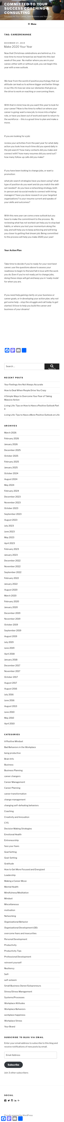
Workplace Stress (13, 1021)
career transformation (15, 794)
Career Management (14, 782)
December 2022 (12, 560)
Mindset (8, 898)
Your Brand (9, 1026)
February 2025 (11, 461)
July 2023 (9, 525)
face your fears (11, 846)
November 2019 (12, 619)
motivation (9, 910)
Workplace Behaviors (14, 1009)
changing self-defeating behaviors (21, 805)
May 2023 (9, 537)
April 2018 (9, 654)
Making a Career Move (15, 881)
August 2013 (10, 706)
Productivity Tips (12, 951)
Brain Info (9, 759)
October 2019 (11, 624)
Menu (32, 24)
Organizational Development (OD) (21, 927)
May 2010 (9, 718)
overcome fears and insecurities (20, 933)
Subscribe (13, 1064)
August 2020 (10, 590)
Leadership (10, 875)
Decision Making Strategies (18, 828)
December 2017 (12, 665)
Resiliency (9, 968)
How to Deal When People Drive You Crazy (25, 390)
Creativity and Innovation (16, 817)
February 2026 (11, 438)
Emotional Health (13, 834)
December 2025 (12, 450)
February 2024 (11, 491)
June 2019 (9, 648)
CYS (6, 823)
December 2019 (12, 613)
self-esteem (10, 980)
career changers (12, 776)
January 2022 (11, 584)
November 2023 (12, 502)
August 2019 (10, 636)
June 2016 (9, 700)
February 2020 (11, 601)
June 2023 (9, 531)
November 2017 (12, 671)
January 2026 (11, 444)
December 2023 (12, 496)
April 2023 (9, 543)
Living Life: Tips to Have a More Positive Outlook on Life (32, 415)
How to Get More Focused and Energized (24, 869)
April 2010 (9, 723)
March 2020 (10, 595)
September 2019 (12, 630)
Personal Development (15, 939)
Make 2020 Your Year (18, 46)
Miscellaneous (11, 904)
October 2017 (11, 677)
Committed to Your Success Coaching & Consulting (27, 8)
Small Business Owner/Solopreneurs (22, 986)
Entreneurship (11, 840)
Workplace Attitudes (14, 1003)
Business (8, 764)
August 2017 (10, 683)
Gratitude (9, 863)
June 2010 (9, 712)
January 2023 (11, 555)
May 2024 (9, 485)
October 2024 (11, 473)
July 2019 (9, 642)
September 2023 (13, 514)
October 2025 (11, 456)
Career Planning (12, 788)
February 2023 (11, 549)
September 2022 (12, 572)
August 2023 (10, 520)
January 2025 (11, 467)
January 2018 (10, 659)
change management (14, 799)
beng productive (12, 753)
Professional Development (17, 956)
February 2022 (11, 578)
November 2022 (12, 566)
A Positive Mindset (13, 741)
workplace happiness (14, 1015)
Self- (6, 974)
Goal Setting (10, 852)
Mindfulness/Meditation (16, 892)
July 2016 (9, 694)
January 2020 (11, 607)
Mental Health (11, 887)
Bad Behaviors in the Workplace (20, 747)
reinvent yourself (13, 962)
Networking (10, 916)
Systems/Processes (14, 997)
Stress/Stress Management (18, 991)
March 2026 (10, 432)
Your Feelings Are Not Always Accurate (23, 384)
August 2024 (10, 479)
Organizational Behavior (16, 922)
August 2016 (10, 688)
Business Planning (13, 770)
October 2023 (11, 508)
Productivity (10, 945)
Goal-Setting (10, 858)
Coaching (9, 811)
